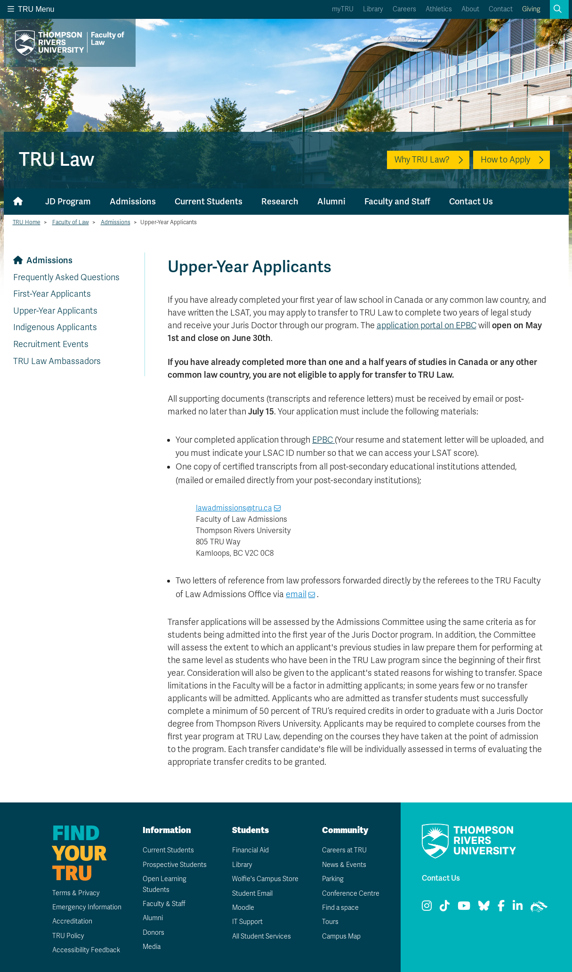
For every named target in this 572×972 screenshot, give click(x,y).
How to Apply (505, 159)
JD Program (68, 201)
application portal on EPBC (426, 325)
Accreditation (72, 921)
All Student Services (261, 936)
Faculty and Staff (397, 201)
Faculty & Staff (164, 904)
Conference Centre (350, 894)
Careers (404, 9)
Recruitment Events (51, 344)
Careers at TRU (344, 850)
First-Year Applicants (52, 294)
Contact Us (471, 201)
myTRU (343, 9)
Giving (531, 9)
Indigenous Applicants (55, 327)
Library (373, 9)
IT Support (247, 922)
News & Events (344, 865)
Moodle (243, 908)
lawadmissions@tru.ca (234, 508)
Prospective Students (175, 865)
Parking (333, 879)
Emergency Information (86, 907)
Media (152, 947)
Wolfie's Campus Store (265, 879)
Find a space (340, 908)
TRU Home (26, 222)
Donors (153, 933)
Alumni (331, 201)
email (296, 594)
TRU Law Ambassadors (57, 361)
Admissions (133, 201)
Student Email (252, 894)
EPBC (323, 440)
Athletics (439, 9)
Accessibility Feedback (86, 950)
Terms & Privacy (76, 893)
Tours (330, 922)
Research (279, 201)
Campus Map (341, 936)
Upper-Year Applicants (55, 311)
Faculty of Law (70, 222)
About (470, 9)
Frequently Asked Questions (66, 277)
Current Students (208, 201)
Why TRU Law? (422, 159)
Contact (501, 9)
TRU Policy (68, 936)
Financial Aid (250, 850)
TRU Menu (31, 9)
